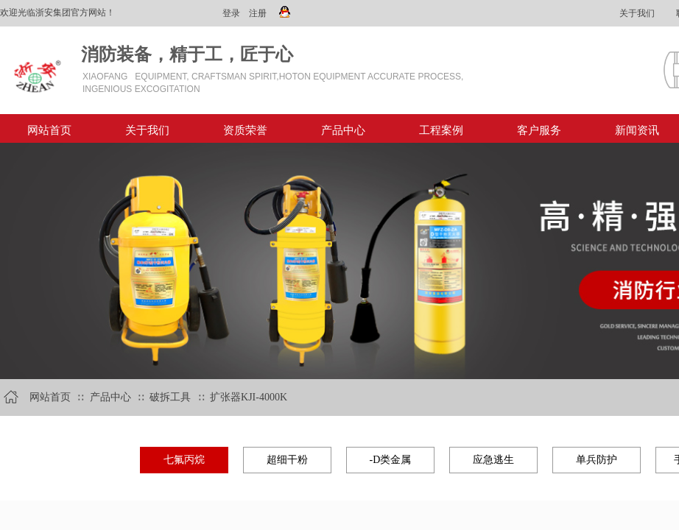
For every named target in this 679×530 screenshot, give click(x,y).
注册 (258, 13)
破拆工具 (170, 397)
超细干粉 (287, 459)
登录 (231, 13)
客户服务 (539, 130)
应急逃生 (493, 459)
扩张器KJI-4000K (248, 397)
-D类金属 (391, 459)
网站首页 (49, 130)
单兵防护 (596, 459)
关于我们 (147, 130)
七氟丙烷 (184, 459)
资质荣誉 (245, 130)
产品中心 (343, 130)
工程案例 (441, 130)
